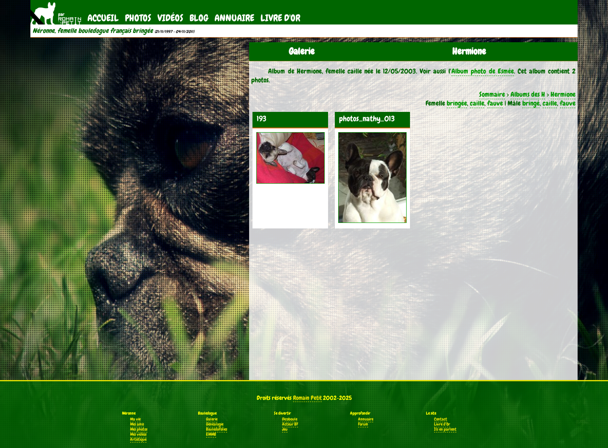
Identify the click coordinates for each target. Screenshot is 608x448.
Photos (138, 18)
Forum (363, 424)
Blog (199, 18)
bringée (457, 103)
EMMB (211, 434)
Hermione (563, 94)
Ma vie (135, 419)
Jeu (285, 429)
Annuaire (234, 18)
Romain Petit (307, 398)
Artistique (138, 439)
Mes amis (137, 424)
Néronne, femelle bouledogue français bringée (93, 31)
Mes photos (138, 429)
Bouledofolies (216, 429)
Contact (440, 419)
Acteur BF (290, 424)
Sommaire (492, 94)
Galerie (211, 419)
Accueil (103, 18)
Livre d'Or (280, 18)
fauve (495, 103)
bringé (531, 103)
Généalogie (214, 424)
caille (477, 103)
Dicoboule (289, 419)
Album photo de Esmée (482, 71)
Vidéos (170, 18)
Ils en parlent (445, 429)
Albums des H (527, 94)
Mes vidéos (138, 434)
